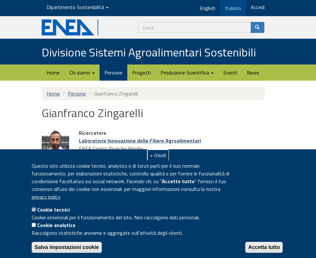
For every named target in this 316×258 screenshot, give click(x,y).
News (253, 72)
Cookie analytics (56, 225)
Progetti (141, 72)
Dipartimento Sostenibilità (78, 7)
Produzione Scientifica (187, 72)
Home (53, 72)
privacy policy (46, 197)
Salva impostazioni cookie (67, 247)
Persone (113, 72)
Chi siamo (82, 72)
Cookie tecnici (53, 209)
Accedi (258, 7)
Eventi (230, 72)
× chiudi (158, 155)
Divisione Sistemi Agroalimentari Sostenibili (149, 52)
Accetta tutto (264, 247)
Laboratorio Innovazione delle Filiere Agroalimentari (140, 140)
